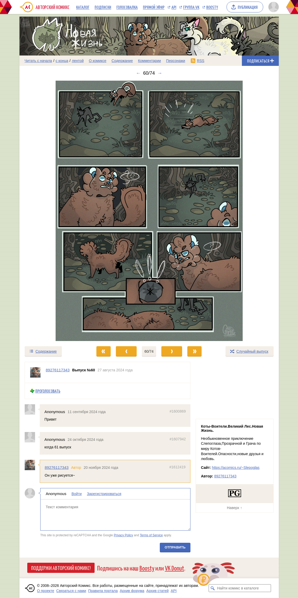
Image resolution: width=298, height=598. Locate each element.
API (173, 7)
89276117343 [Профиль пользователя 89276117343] (58, 370)
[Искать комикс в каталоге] (212, 588)
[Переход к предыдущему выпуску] (51, 211)
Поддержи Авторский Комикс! (61, 567)
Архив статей (157, 591)
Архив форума (132, 591)
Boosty (212, 7)
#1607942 (177, 439)
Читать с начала (38, 61)
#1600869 (177, 411)
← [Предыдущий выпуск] (138, 73)
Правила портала (103, 591)
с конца (62, 61)
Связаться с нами (71, 591)
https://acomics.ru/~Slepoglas (236, 467)
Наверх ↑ (234, 508)
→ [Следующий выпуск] (159, 73)
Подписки (103, 7)
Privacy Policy (123, 535)
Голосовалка (127, 7)
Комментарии (149, 61)
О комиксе (97, 61)
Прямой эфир (153, 7)
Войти (76, 494)
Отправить (174, 547)
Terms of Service (151, 535)
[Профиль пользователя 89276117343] (35, 372)
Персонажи (175, 61)
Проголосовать (47, 391)
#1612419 (177, 467)
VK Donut (174, 568)
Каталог (82, 7)
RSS (200, 61)
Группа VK (191, 7)
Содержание (122, 61)
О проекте (45, 591)
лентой (78, 61)
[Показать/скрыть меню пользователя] (273, 7)
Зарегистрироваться (104, 494)
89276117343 (57, 467)
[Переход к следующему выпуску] (149, 211)
